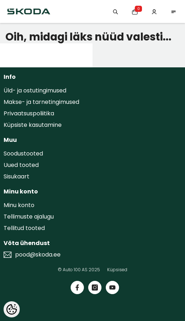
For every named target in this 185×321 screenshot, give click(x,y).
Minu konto (19, 205)
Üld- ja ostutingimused (35, 90)
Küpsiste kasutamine (33, 125)
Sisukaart (16, 176)
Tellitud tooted (24, 228)
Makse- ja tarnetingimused (41, 102)
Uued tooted (21, 165)
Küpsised (117, 270)
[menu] (173, 11)
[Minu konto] (154, 11)
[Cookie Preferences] (12, 309)
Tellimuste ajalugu (29, 216)
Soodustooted (23, 153)
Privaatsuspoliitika (29, 113)
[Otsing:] (115, 11)
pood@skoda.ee (38, 255)
